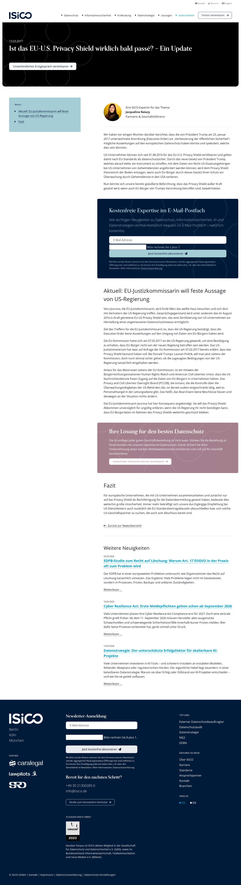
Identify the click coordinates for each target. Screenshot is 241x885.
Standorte (185, 770)
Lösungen (166, 15)
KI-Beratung (124, 15)
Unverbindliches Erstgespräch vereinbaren (41, 66)
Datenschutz (71, 15)
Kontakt (200, 3)
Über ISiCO (186, 759)
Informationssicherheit (98, 15)
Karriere (213, 3)
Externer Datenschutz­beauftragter (201, 721)
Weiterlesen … (113, 590)
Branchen (185, 786)
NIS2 (182, 737)
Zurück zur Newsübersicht (125, 525)
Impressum (46, 874)
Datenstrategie (146, 15)
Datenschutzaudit (190, 727)
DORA (183, 743)
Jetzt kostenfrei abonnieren (165, 253)
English (227, 3)
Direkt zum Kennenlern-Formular (88, 802)
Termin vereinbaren (213, 15)
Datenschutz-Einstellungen (100, 874)
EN (193, 802)
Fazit (21, 121)
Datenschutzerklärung (151, 268)
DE (182, 802)
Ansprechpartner (190, 775)
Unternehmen (186, 15)
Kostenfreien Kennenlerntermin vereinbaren (138, 461)
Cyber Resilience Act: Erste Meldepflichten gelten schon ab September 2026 (168, 606)
